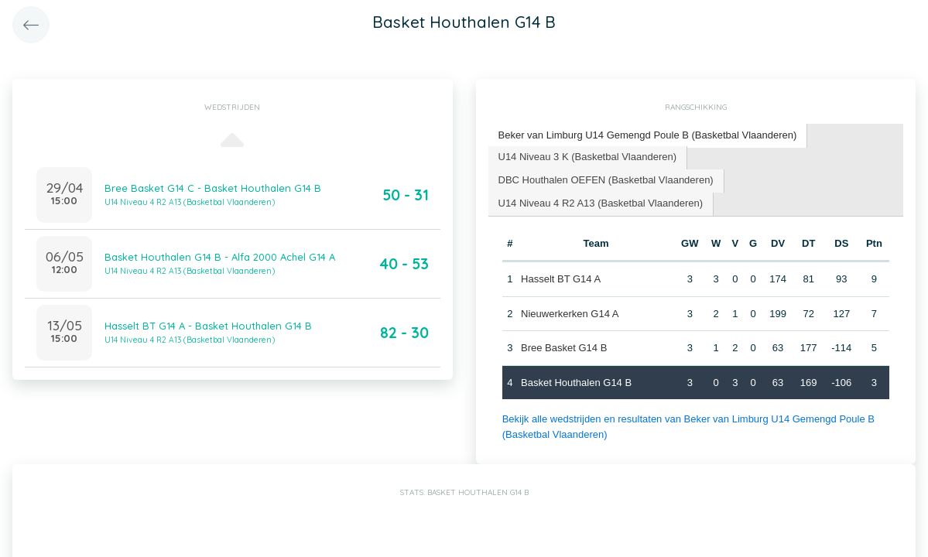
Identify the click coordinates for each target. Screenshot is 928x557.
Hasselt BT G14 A (561, 279)
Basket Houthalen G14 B (576, 382)
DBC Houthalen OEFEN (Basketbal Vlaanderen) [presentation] (606, 180)
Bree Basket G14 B (564, 348)
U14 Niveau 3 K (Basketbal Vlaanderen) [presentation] (587, 156)
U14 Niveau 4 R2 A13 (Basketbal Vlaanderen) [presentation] (601, 203)
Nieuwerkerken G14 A (569, 314)
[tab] (648, 136)
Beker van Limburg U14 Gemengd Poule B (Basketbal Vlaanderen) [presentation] (647, 135)
